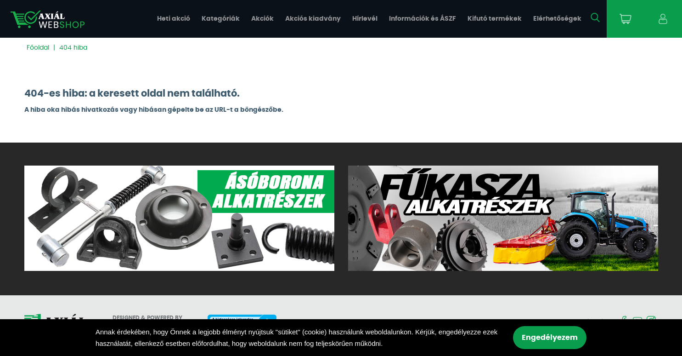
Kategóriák (221, 19)
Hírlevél (365, 19)
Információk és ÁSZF (422, 19)
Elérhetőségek (557, 19)
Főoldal (38, 48)
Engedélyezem (550, 337)
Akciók (262, 19)
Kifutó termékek (495, 19)
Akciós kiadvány (313, 19)
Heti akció (173, 19)
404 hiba (73, 48)
